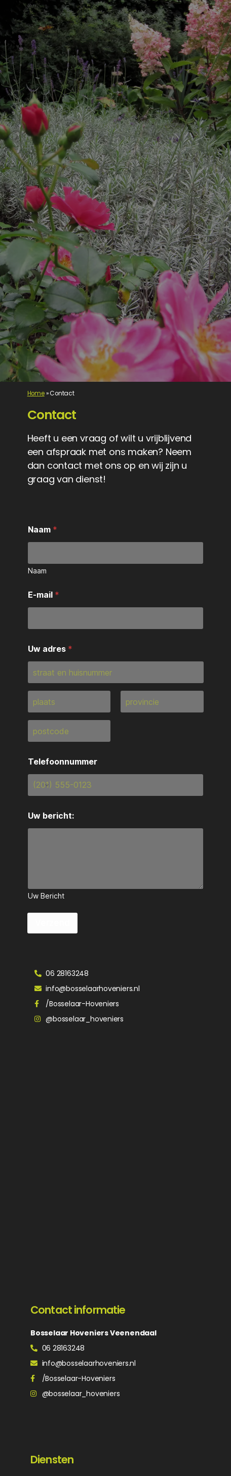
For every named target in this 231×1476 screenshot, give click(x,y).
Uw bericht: (51, 816)
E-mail (43, 595)
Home (36, 393)
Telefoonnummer (62, 762)
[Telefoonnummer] (116, 785)
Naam (42, 529)
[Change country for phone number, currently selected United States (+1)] (40, 785)
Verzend (52, 923)
